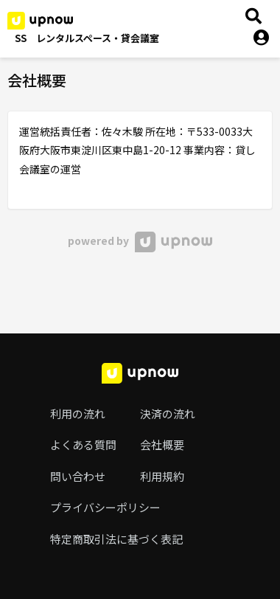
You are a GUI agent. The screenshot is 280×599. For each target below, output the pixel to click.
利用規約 (162, 476)
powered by (139, 240)
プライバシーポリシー (105, 507)
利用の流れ (77, 413)
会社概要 (162, 444)
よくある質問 (83, 444)
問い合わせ (77, 476)
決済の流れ (167, 413)
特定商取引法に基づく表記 (116, 539)
